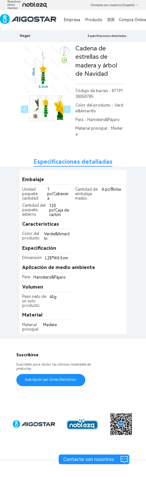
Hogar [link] (25, 36)
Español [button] (131, 5)
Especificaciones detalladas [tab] (73, 161)
